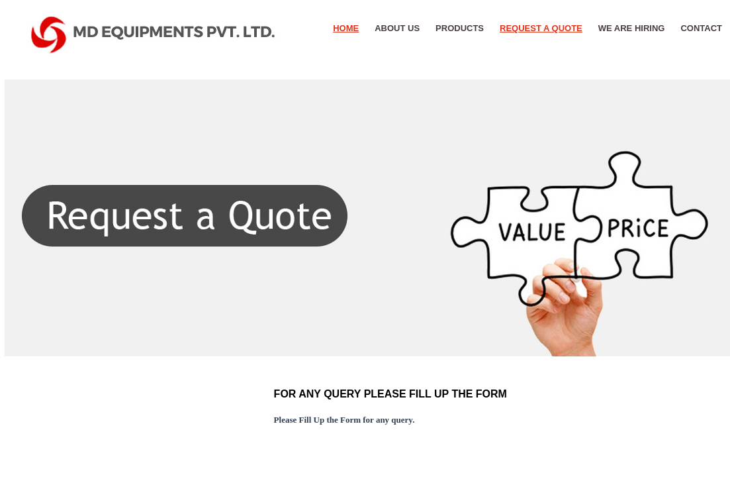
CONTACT (701, 28)
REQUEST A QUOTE (541, 28)
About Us (397, 28)
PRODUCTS (459, 28)
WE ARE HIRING (631, 28)
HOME (346, 28)
